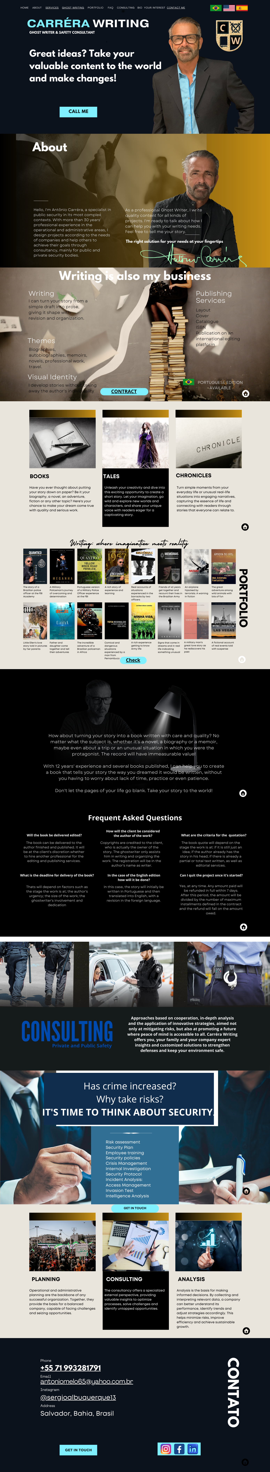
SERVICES (52, 8)
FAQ (110, 8)
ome (25, 8)
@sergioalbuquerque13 (78, 1398)
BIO (140, 8)
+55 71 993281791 (70, 1369)
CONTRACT (124, 391)
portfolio (96, 8)
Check (133, 660)
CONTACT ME (176, 8)
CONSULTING (126, 8)
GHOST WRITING (73, 8)
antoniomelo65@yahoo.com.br (86, 1382)
